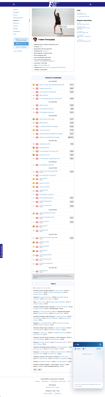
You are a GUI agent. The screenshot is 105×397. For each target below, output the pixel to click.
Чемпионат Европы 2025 (46, 88)
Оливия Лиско (53, 353)
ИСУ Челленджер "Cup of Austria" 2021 (49, 151)
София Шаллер (43, 358)
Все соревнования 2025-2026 (83, 16)
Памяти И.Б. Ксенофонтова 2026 (84, 41)
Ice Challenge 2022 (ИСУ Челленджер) (49, 126)
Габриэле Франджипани (55, 292)
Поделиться (58, 393)
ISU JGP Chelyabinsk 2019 (46, 201)
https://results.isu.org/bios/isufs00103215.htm (53, 67)
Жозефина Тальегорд (59, 332)
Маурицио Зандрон (45, 361)
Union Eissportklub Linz (43, 65)
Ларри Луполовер (61, 316)
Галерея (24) (71, 35)
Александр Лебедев (45, 311)
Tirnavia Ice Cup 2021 (45, 155)
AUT (41, 46)
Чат (69, 381)
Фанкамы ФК (45, 381)
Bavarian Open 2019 (44, 221)
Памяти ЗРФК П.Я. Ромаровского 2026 (84, 37)
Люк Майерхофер (62, 361)
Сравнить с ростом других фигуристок (44, 61)
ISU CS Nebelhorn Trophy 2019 (47, 194)
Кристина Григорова (63, 323)
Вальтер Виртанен (63, 347)
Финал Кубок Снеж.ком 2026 (83, 24)
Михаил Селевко (44, 342)
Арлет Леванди (37, 344)
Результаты (16, 23)
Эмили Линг (44, 332)
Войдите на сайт (93, 384)
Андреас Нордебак (60, 327)
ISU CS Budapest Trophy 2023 (46, 108)
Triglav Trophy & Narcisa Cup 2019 (47, 213)
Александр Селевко (61, 342)
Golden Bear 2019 (44, 190)
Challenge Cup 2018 (44, 241)
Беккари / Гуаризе (38, 303)
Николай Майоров (38, 329)
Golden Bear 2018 (44, 230)
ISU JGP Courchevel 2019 (45, 205)
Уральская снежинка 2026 (82, 32)
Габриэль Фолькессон (55, 329)
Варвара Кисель (39, 308)
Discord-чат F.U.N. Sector (52, 387)
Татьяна (65, 35)
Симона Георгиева (44, 325)
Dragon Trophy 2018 (44, 246)
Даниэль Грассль (38, 294)
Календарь (16, 12)
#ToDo (14, 34)
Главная (15, 9)
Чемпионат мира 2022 (45, 144)
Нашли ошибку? (1, 251)
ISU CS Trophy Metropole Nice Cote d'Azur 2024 (51, 98)
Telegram (78, 349)
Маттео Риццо (59, 290)
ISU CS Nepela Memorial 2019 (46, 198)
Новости (15, 15)
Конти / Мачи (42, 302)
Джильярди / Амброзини (58, 302)
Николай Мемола (38, 292)
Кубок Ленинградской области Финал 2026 (83, 28)
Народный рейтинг (18, 17)
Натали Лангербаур (38, 339)
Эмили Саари (64, 356)
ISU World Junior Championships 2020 (49, 171)
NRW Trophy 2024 (44, 95)
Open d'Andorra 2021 (44, 147)
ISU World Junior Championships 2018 (49, 237)
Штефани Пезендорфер (60, 358)
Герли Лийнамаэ (54, 339)
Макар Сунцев (38, 349)
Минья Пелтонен (38, 353)
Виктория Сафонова (62, 306)
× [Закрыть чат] (100, 345)
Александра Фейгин (46, 323)
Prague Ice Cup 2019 (44, 183)
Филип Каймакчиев (53, 318)
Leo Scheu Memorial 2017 (46, 254)
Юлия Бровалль (37, 334)
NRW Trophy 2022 (44, 122)
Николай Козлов (59, 313)
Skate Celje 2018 (43, 225)
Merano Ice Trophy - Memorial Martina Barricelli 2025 (52, 84)
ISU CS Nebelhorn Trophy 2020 (47, 165)
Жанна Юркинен (45, 352)
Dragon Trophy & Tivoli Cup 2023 (47, 119)
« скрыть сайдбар (17, 51)
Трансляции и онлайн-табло (58, 381)
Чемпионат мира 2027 (81, 14)
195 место (45, 51)
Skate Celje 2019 (43, 178)
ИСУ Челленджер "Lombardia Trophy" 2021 (50, 158)
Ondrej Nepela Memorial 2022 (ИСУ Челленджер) (51, 133)
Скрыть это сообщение (21, 47)
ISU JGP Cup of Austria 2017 (46, 263)
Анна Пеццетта (49, 299)
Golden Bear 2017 (44, 270)
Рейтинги (15, 26)
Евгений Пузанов (43, 313)
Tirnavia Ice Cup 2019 (45, 187)
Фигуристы (16, 20)
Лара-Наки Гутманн (46, 297)
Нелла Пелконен (60, 352)
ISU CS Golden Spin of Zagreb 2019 (48, 175)
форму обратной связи (38, 276)
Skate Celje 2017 (43, 250)
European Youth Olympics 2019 (47, 217)
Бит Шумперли (37, 318)
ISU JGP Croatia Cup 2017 (46, 259)
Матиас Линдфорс (54, 349)
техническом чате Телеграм (56, 276)
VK (84, 349)
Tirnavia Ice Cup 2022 (45, 130)
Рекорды (15, 28)
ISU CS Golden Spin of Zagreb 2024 (48, 92)
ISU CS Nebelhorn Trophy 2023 (47, 112)
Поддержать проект (21, 43)
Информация (16, 31)
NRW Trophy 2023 (44, 105)
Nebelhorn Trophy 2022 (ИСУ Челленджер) (50, 137)
